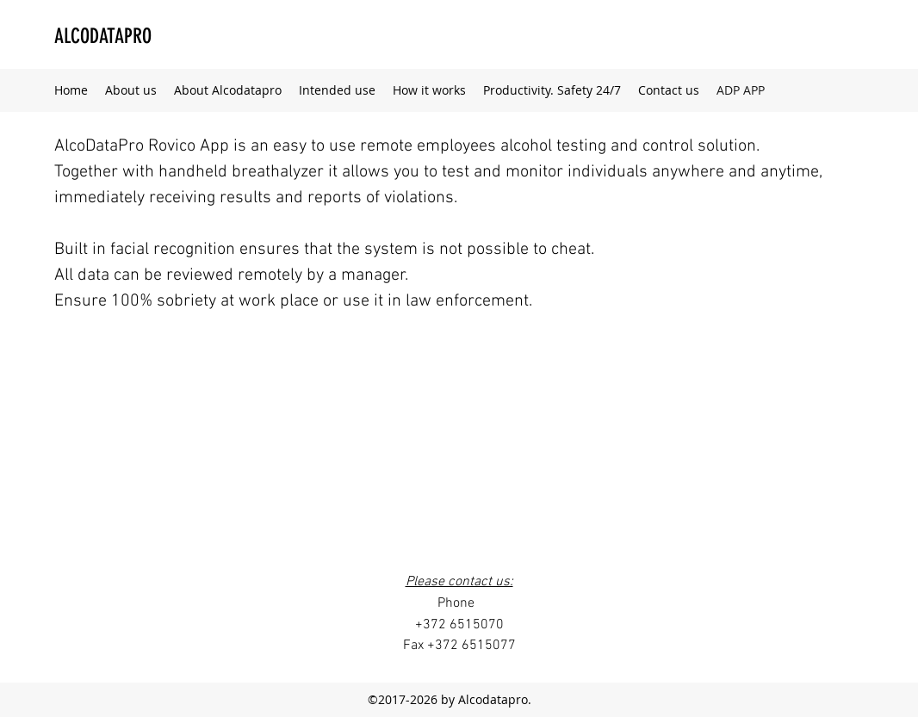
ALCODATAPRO (103, 36)
